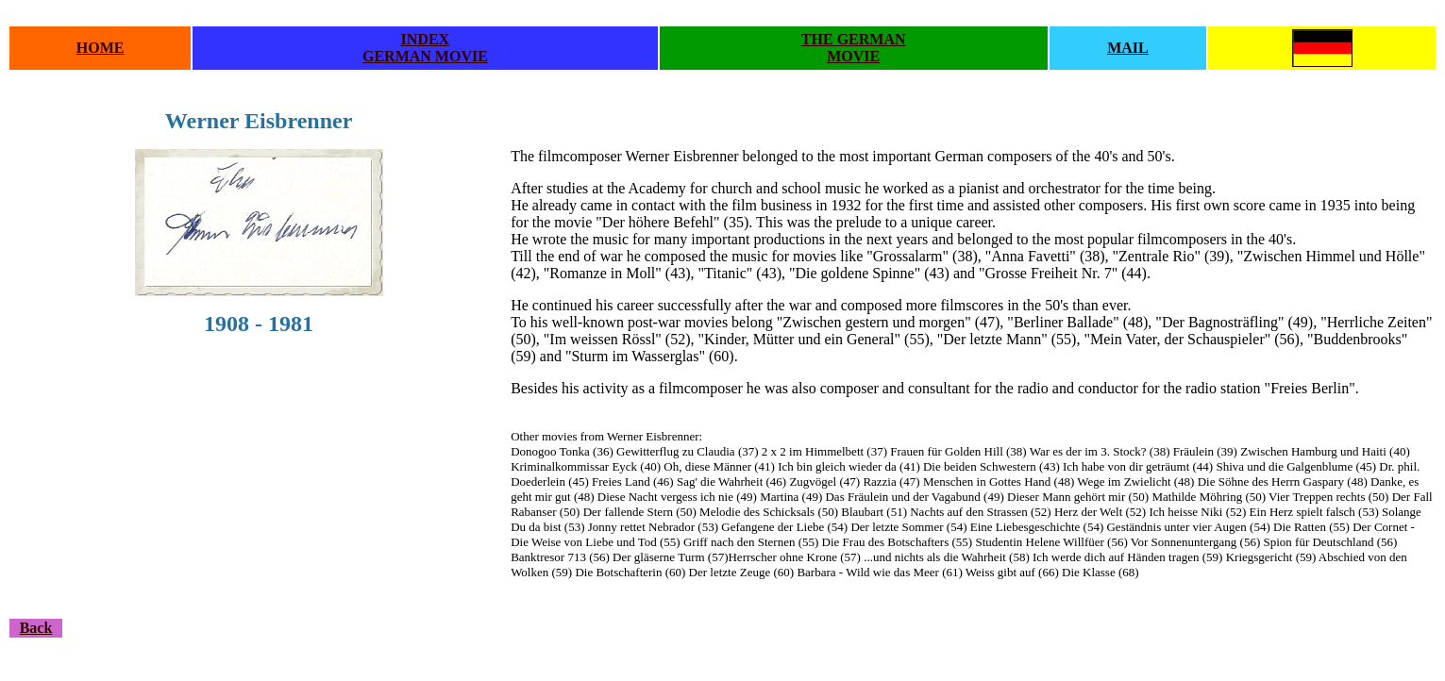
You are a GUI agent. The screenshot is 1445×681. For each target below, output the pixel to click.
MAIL (1128, 48)
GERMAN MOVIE (425, 56)
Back (36, 628)
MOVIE (853, 56)
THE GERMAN (853, 39)
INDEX (425, 39)
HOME (100, 48)
